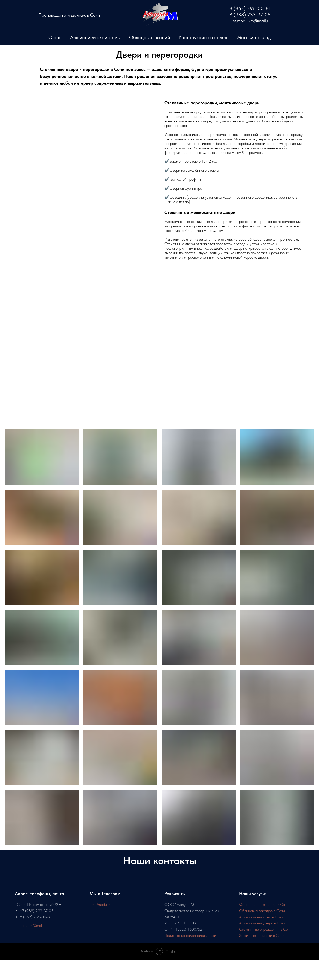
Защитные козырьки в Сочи (261, 935)
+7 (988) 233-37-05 (36, 910)
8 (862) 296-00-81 (36, 917)
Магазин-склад (254, 37)
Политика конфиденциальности (190, 935)
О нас (55, 37)
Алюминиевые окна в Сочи (261, 917)
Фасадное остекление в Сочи (264, 904)
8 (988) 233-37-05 (250, 15)
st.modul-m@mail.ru (31, 925)
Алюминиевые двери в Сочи (262, 923)
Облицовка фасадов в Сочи (262, 910)
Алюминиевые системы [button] (95, 37)
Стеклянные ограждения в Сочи (265, 929)
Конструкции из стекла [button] (204, 37)
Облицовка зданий (149, 37)
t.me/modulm (100, 904)
